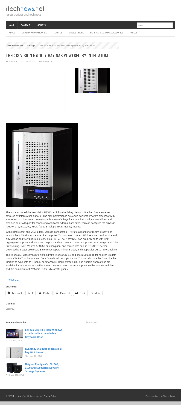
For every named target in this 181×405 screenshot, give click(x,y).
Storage (31, 45)
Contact (25, 25)
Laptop (58, 33)
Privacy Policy (50, 396)
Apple (12, 33)
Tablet (133, 33)
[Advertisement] (111, 11)
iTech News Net (15, 45)
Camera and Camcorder (35, 33)
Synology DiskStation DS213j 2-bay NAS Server (43, 350)
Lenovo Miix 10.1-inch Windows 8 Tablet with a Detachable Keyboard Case (43, 333)
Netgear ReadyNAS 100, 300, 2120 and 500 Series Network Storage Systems (42, 368)
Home (11, 25)
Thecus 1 (11, 279)
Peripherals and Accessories (106, 33)
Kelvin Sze (14, 62)
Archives (41, 25)
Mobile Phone (76, 33)
